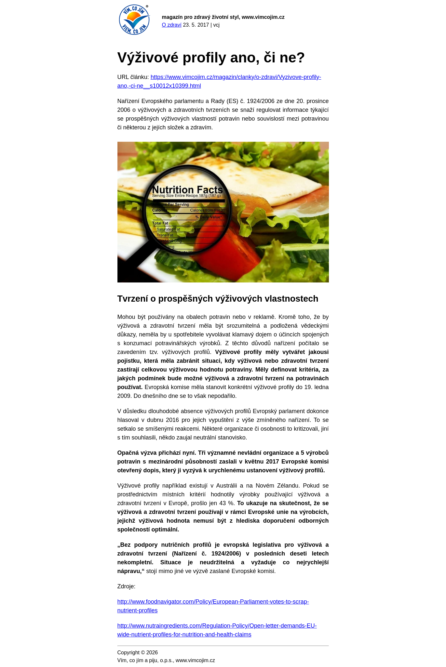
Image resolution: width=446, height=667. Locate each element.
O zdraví (172, 25)
